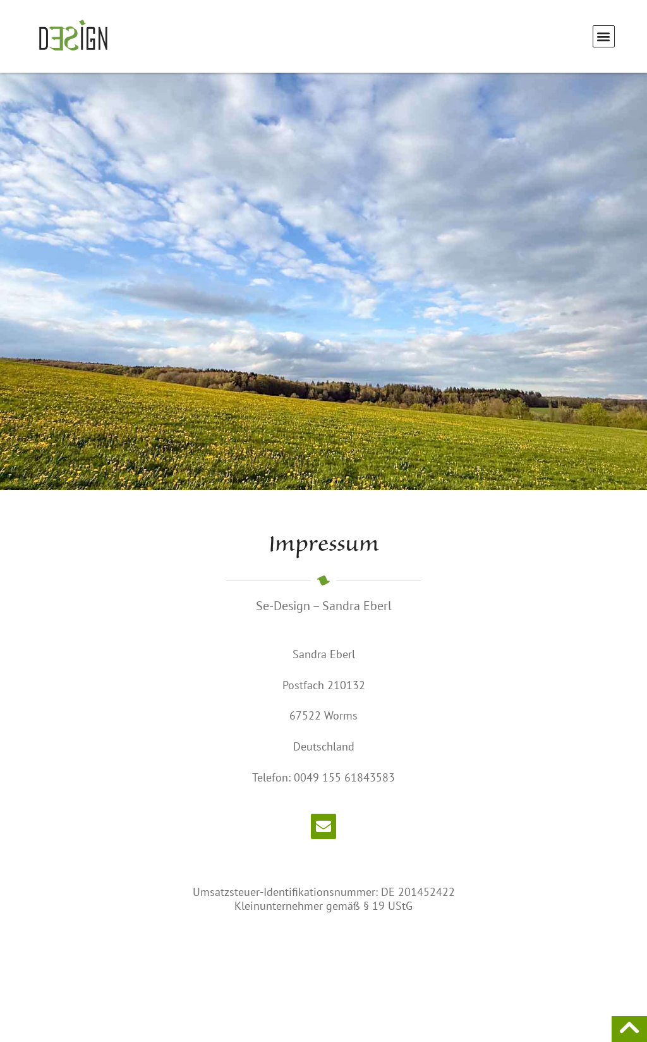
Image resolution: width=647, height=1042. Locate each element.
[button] (604, 36)
